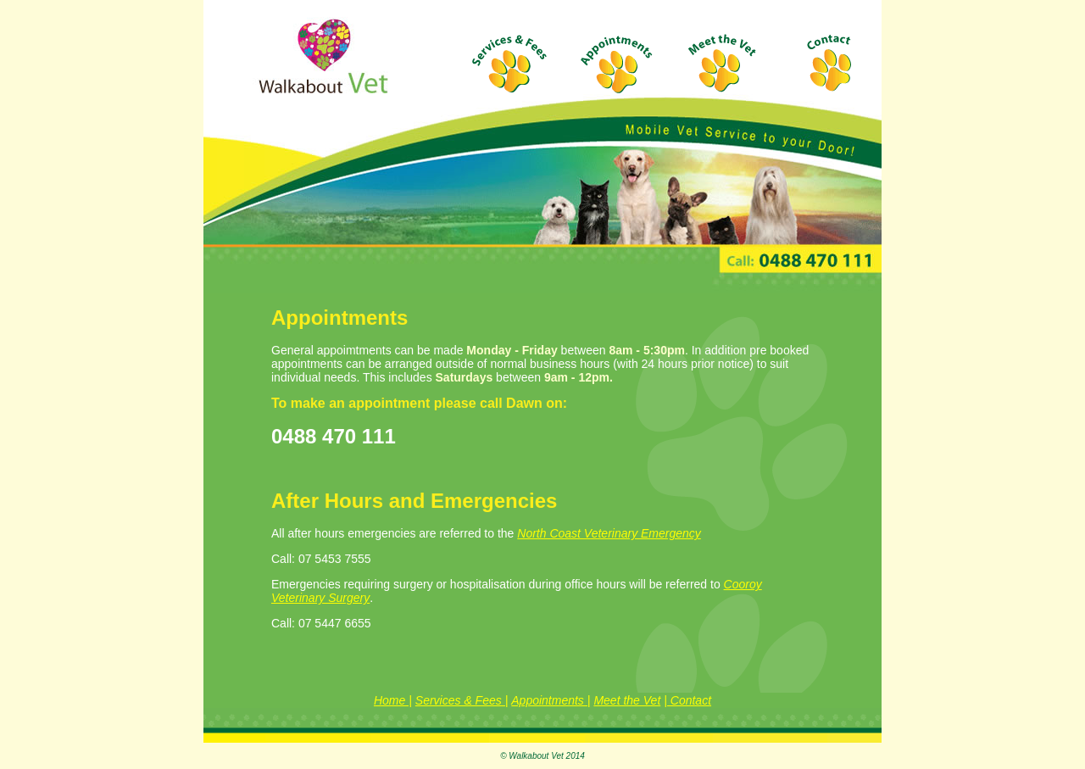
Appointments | (550, 700)
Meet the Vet (626, 700)
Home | (393, 700)
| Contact (687, 700)
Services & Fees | (461, 700)
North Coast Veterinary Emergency (609, 533)
